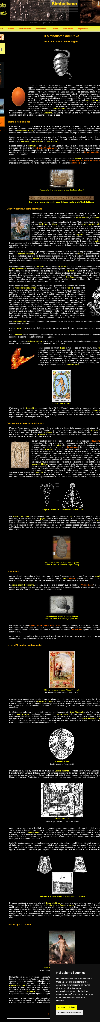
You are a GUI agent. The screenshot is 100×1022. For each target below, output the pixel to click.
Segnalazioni (83, 29)
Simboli (11, 29)
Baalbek (76, 163)
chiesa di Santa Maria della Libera (44, 625)
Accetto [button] (61, 1007)
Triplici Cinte (76, 630)
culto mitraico (71, 447)
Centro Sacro (87, 585)
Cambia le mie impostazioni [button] (69, 1013)
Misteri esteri (41, 29)
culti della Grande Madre (45, 148)
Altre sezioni (68, 29)
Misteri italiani (25, 29)
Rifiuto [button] (72, 1007)
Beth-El (72, 578)
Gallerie (55, 29)
